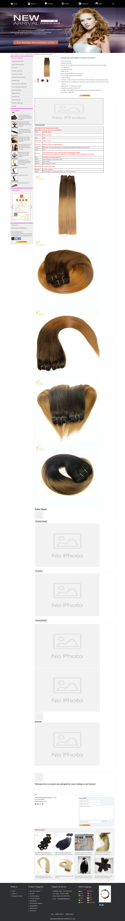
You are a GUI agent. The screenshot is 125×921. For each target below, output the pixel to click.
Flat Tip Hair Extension (18, 77)
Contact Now (21, 242)
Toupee (14, 106)
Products (50, 4)
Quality (66, 4)
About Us (33, 4)
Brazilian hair (15, 80)
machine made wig (17, 103)
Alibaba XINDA (69, 914)
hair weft (22, 54)
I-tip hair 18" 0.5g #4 (23, 169)
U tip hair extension (17, 74)
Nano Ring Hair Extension (19, 87)
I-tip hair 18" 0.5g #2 (23, 176)
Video (100, 4)
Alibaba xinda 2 (59, 914)
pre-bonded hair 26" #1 (23, 184)
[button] (60, 51)
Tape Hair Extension (17, 61)
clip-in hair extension (18, 64)
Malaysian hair (16, 93)
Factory (13, 891)
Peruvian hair (16, 96)
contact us (14, 894)
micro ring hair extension (19, 83)
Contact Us (84, 4)
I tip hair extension (17, 71)
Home (15, 4)
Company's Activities (17, 896)
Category (16, 54)
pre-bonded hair (16, 90)
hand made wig (16, 99)
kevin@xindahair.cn (63, 899)
